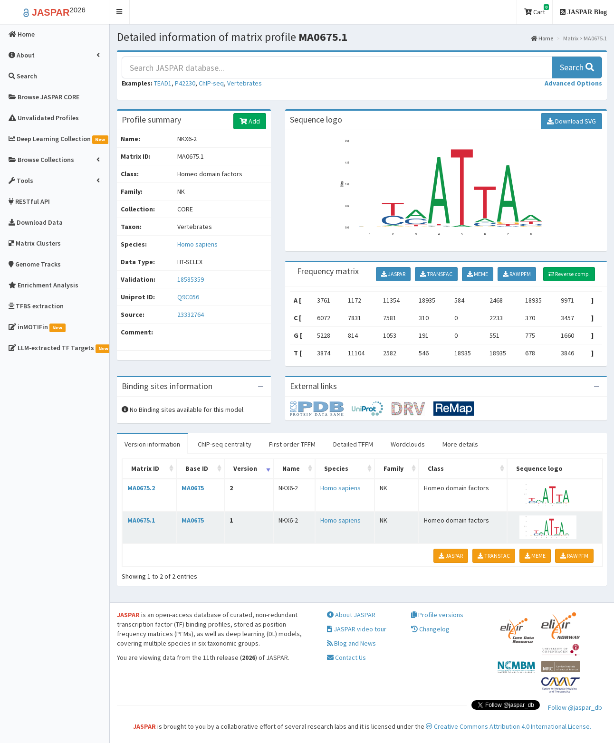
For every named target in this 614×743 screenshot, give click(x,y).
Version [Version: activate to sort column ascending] (245, 468)
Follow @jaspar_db (575, 707)
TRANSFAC (436, 273)
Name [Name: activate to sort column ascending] (291, 468)
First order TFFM (292, 444)
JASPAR (393, 273)
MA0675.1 (141, 520)
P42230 (185, 83)
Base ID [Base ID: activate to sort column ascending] (196, 468)
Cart (536, 10)
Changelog (430, 629)
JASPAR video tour (356, 629)
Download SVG (571, 121)
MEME (477, 273)
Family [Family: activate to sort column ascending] (393, 468)
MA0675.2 (141, 488)
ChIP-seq (211, 83)
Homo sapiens (197, 244)
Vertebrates (244, 83)
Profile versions (437, 614)
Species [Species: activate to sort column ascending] (336, 468)
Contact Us (346, 657)
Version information (152, 444)
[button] (119, 12)
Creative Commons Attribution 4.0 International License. (508, 726)
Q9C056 (189, 297)
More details (460, 444)
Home (542, 38)
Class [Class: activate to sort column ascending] (436, 468)
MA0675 (193, 488)
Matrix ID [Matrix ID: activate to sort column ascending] (145, 468)
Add (250, 121)
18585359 (190, 279)
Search (577, 67)
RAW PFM (517, 273)
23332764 (190, 314)
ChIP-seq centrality (224, 444)
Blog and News (351, 643)
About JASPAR (351, 614)
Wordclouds (408, 444)
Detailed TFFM (353, 444)
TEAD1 (163, 83)
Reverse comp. (569, 273)
